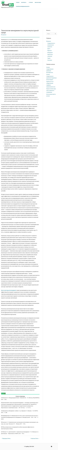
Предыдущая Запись (6, 438)
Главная (19, 4)
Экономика (49, 59)
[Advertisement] (29, 18)
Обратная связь (38, 4)
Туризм (48, 57)
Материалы (25, 4)
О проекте (32, 4)
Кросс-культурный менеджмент (8, 290)
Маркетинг (49, 50)
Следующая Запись (35, 438)
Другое (48, 48)
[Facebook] (51, 446)
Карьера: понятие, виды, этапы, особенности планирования (51, 90)
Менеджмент (3, 34)
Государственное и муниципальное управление (51, 45)
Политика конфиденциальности (49, 4)
